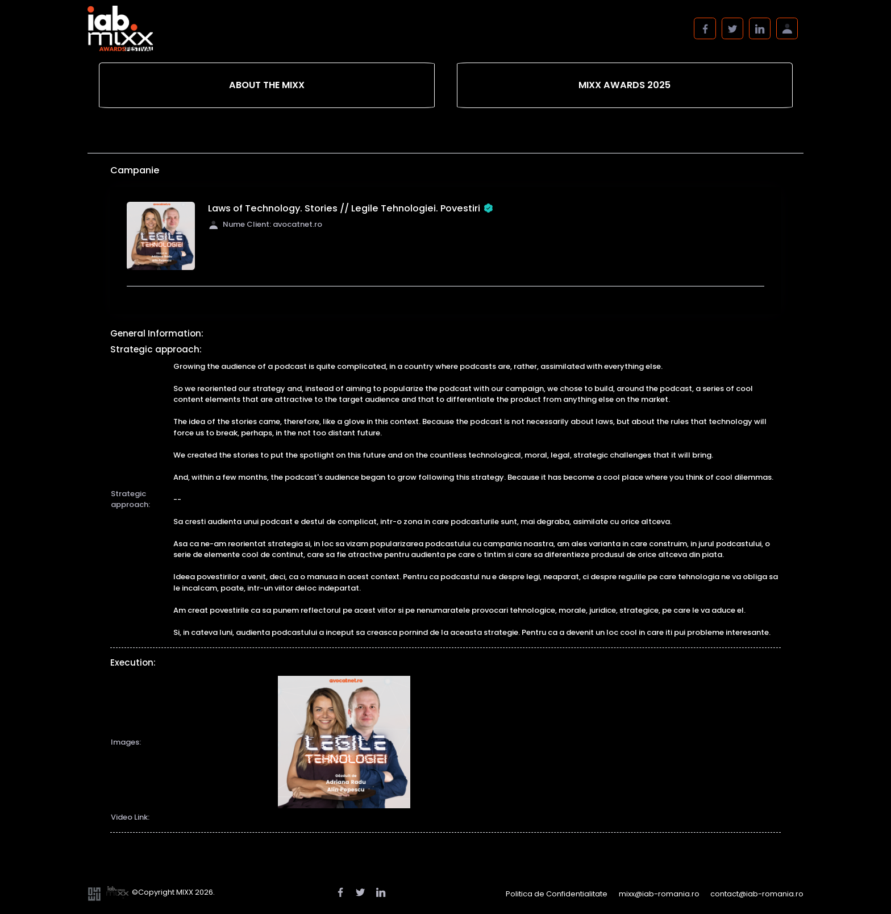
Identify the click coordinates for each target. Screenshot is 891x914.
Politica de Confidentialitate (556, 893)
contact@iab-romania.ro (756, 893)
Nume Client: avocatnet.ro (265, 224)
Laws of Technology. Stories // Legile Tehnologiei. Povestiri (350, 208)
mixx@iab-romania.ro (659, 893)
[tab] (267, 86)
